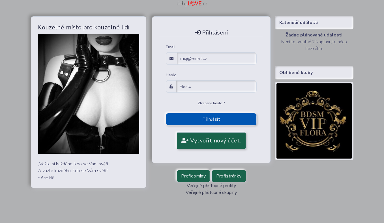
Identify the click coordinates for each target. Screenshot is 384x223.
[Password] (216, 86)
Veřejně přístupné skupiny (211, 192)
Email (170, 47)
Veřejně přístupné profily (211, 186)
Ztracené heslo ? (211, 103)
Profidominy (193, 176)
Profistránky (229, 176)
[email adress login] (217, 58)
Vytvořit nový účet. (211, 140)
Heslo (171, 75)
